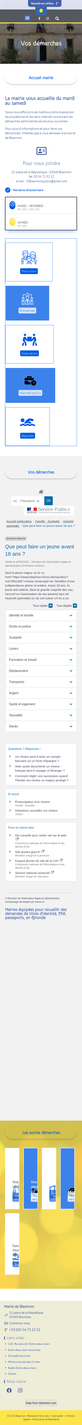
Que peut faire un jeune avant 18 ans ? (49, 525)
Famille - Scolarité (47, 521)
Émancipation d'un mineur (32, 802)
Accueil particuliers (19, 521)
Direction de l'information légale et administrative (33, 898)
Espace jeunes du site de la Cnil (39, 860)
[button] (27, 18)
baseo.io (39, 901)
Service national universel (34, 873)
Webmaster (57, 1415)
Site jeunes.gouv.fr (29, 852)
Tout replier (43, 606)
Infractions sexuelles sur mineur (36, 810)
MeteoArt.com (47, 1403)
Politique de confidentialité (45, 1419)
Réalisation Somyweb (38, 1415)
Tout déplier (66, 606)
